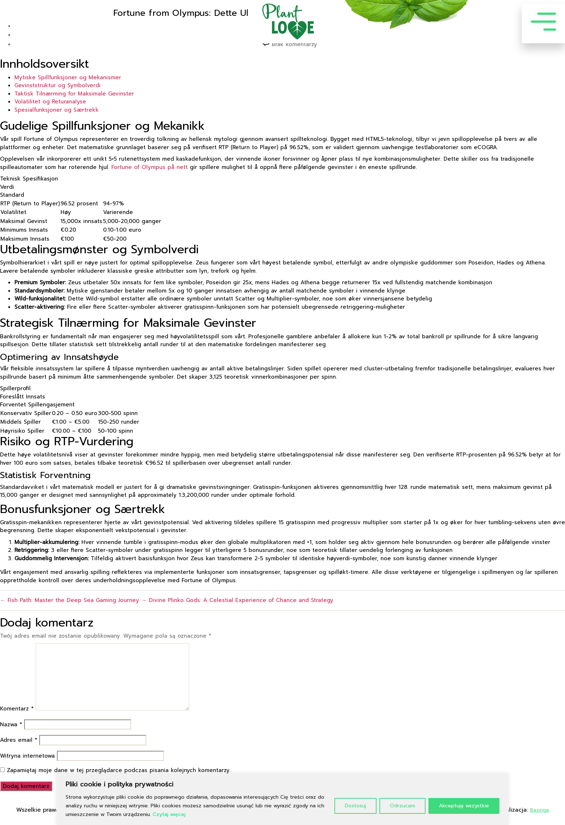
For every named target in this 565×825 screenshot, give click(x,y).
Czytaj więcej (169, 814)
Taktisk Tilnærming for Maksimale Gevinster (74, 94)
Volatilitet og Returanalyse (50, 102)
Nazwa (11, 724)
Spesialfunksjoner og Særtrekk (56, 110)
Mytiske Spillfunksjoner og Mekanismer (67, 77)
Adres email (18, 740)
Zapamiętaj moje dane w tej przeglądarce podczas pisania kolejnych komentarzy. (119, 770)
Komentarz (17, 709)
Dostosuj (355, 806)
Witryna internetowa (27, 756)
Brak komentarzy (294, 44)
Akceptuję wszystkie (464, 806)
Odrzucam (402, 806)
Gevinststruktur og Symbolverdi (57, 85)
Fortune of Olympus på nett (149, 167)
